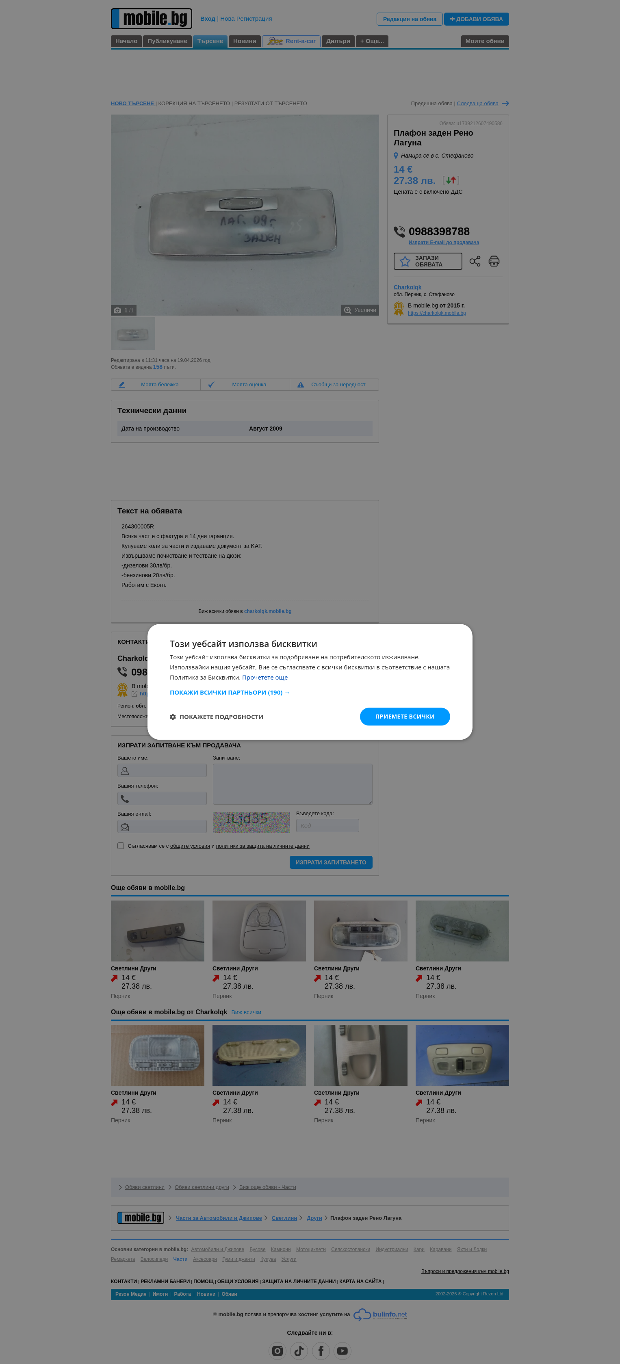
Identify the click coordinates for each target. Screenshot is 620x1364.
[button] (310, 692)
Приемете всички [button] (405, 716)
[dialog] (310, 682)
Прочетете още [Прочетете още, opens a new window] (265, 677)
